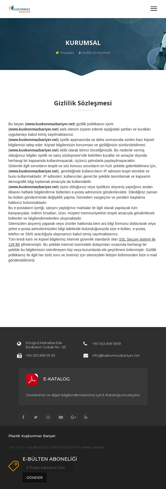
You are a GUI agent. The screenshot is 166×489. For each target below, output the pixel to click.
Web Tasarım (18, 447)
